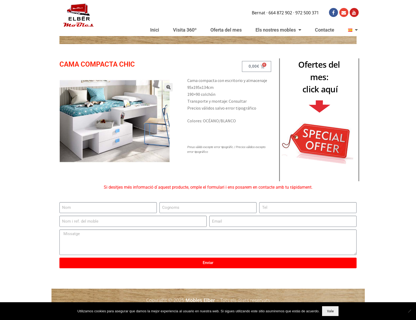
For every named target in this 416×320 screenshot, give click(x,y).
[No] (409, 311)
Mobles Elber (200, 300)
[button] (163, 91)
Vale (330, 311)
